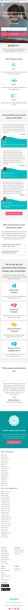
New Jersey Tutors (5, 508)
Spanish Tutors (4, 466)
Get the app (4, 561)
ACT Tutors (3, 481)
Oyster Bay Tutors (5, 506)
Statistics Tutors (5, 474)
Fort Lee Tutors (5, 514)
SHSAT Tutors (4, 483)
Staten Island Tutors (6, 497)
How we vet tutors (19, 551)
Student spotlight (5, 570)
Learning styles (4, 557)
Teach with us (18, 553)
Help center (17, 568)
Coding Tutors (4, 462)
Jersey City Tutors (5, 510)
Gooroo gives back (5, 576)
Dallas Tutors (4, 535)
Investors (3, 574)
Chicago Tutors (4, 527)
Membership (4, 551)
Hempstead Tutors (5, 504)
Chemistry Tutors (5, 459)
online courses (16, 2)
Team (2, 572)
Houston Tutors (5, 536)
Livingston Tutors (5, 516)
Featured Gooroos (19, 550)
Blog (2, 578)
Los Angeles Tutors (5, 525)
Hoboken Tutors (5, 512)
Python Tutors (4, 485)
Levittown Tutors (5, 501)
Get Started (14, 34)
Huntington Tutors (5, 503)
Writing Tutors (4, 477)
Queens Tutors (4, 495)
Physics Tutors (4, 460)
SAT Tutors (3, 464)
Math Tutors (4, 455)
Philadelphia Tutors (5, 533)
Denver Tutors (4, 529)
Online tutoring (5, 555)
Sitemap (7, 605)
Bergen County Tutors (6, 518)
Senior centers (4, 563)
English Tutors (4, 457)
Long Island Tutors (5, 499)
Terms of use (12, 605)
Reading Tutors (4, 475)
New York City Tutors (6, 491)
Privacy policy (20, 605)
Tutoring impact (5, 579)
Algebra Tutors (4, 470)
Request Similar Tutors (14, 213)
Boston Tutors (4, 521)
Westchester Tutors (5, 520)
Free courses (4, 550)
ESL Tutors (3, 479)
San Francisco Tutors (6, 523)
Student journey (5, 553)
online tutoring (24, 0)
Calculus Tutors (4, 472)
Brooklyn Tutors (5, 493)
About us (3, 568)
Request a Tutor (14, 442)
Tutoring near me (5, 559)
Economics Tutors (5, 468)
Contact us (17, 570)
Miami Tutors (4, 531)
